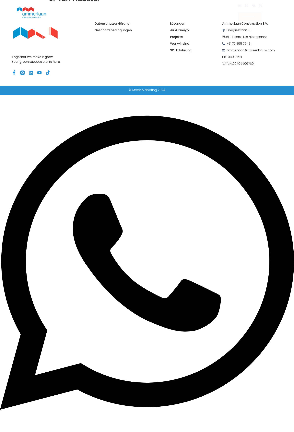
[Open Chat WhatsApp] (147, 429)
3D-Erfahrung (200, 12)
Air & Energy (118, 12)
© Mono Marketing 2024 (147, 90)
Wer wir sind (170, 12)
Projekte (144, 12)
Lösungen (92, 12)
